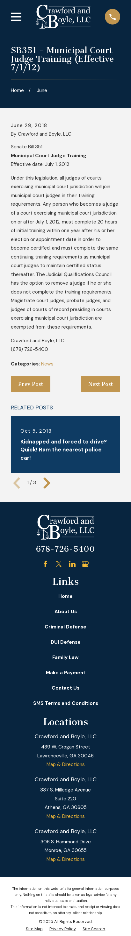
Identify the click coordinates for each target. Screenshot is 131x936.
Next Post (100, 384)
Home (65, 596)
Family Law (65, 657)
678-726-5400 (65, 549)
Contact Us (65, 688)
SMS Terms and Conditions (65, 703)
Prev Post (30, 384)
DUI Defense (66, 642)
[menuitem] (34, 929)
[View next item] (47, 483)
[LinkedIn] (72, 564)
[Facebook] (45, 564)
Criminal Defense (65, 627)
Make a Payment (65, 673)
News (47, 364)
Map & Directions (66, 764)
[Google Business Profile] (85, 564)
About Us (66, 611)
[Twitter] (58, 564)
